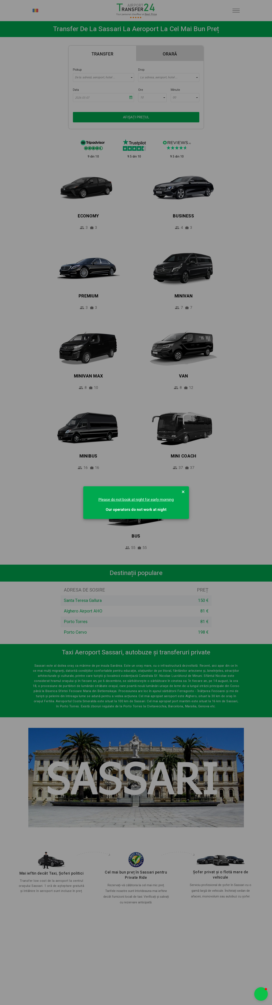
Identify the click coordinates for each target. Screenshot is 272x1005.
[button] (261, 994)
